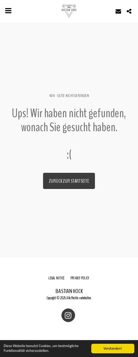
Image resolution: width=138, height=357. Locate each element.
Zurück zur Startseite (69, 181)
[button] (8, 10)
